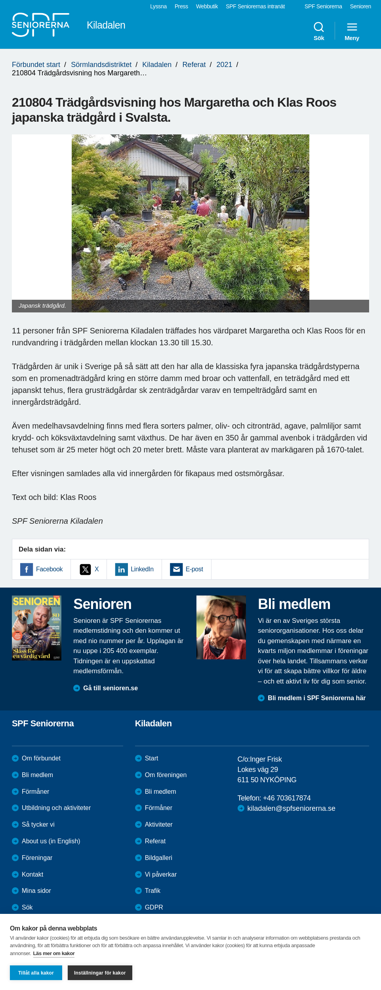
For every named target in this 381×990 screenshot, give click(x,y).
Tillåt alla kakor (36, 973)
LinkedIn (142, 569)
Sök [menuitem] (319, 31)
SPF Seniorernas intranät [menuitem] (255, 6)
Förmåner (35, 791)
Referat (194, 64)
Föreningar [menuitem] (37, 857)
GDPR (154, 907)
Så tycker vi (38, 824)
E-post (194, 569)
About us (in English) (51, 841)
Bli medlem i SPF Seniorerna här (317, 698)
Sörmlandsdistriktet (101, 64)
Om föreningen (166, 775)
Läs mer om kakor (54, 953)
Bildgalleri (158, 857)
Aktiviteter (159, 824)
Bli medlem (37, 775)
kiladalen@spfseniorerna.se (291, 808)
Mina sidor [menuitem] (36, 890)
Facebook (49, 569)
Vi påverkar (161, 874)
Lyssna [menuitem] (158, 6)
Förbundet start (36, 64)
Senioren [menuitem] (360, 6)
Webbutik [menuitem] (207, 6)
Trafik (152, 890)
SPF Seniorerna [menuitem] (323, 6)
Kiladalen (156, 64)
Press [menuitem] (181, 6)
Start (151, 758)
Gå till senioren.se (110, 688)
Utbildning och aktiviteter (56, 807)
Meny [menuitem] (352, 31)
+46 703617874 (287, 798)
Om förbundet (41, 758)
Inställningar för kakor (100, 973)
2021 (224, 64)
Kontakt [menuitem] (32, 874)
